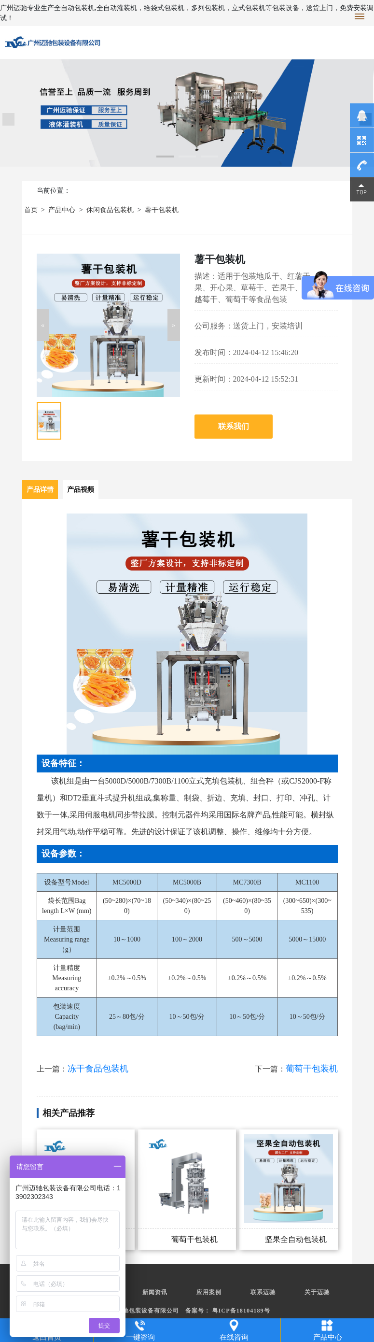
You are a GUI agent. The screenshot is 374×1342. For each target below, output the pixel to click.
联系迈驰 (263, 1292)
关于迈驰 (317, 1292)
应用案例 (209, 1292)
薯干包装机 (162, 210)
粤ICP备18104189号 (241, 1310)
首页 (31, 210)
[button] (43, 325)
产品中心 (61, 210)
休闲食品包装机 (110, 210)
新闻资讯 (154, 1292)
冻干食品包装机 (98, 1068)
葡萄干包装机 (312, 1068)
